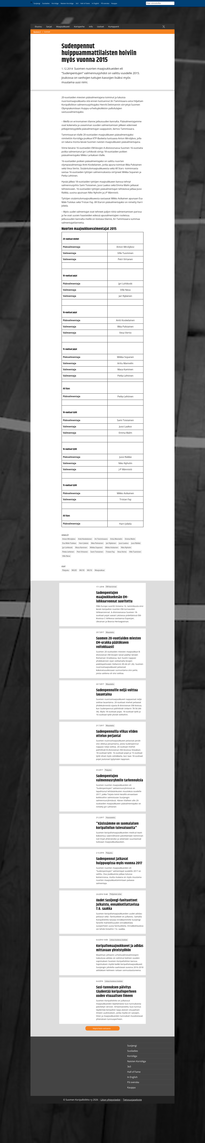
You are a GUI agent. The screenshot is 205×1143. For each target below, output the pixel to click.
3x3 (77, 3)
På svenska (105, 3)
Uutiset (100, 26)
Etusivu (38, 26)
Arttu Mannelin (116, 539)
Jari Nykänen (111, 543)
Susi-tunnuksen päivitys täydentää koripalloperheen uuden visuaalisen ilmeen (116, 991)
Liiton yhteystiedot (110, 1099)
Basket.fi (37, 31)
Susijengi (37, 3)
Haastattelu (110, 817)
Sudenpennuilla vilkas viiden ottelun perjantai (117, 734)
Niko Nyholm (126, 547)
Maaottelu (110, 632)
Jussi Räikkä (135, 543)
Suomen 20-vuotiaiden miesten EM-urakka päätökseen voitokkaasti (118, 642)
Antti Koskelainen (85, 539)
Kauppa (114, 3)
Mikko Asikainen (111, 547)
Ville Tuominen (135, 552)
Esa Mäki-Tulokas (69, 543)
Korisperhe (79, 26)
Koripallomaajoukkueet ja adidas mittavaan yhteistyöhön (119, 948)
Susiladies (46, 3)
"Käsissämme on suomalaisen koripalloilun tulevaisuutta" (117, 826)
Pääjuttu (65, 570)
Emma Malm (130, 539)
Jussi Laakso (123, 543)
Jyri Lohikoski (67, 547)
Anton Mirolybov (68, 539)
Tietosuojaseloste (132, 1099)
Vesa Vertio (121, 552)
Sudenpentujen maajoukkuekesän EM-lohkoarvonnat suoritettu (114, 597)
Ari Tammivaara (101, 539)
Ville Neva (66, 556)
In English (95, 3)
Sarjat (49, 26)
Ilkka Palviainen (97, 543)
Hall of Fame (85, 3)
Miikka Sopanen (96, 547)
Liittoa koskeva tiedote (118, 940)
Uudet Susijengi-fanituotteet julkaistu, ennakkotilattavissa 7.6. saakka (117, 904)
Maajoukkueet (63, 26)
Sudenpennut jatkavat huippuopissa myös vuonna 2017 (119, 861)
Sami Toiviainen (97, 552)
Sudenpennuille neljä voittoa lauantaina (117, 692)
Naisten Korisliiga (67, 3)
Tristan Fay (110, 552)
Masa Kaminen (81, 547)
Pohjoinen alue (115, 894)
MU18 (81, 570)
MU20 (74, 570)
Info (91, 26)
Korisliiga (55, 3)
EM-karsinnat (111, 587)
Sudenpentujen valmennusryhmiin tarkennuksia (119, 778)
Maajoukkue (99, 570)
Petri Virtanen (82, 552)
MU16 (89, 570)
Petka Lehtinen (68, 552)
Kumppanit (113, 26)
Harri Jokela (83, 543)
